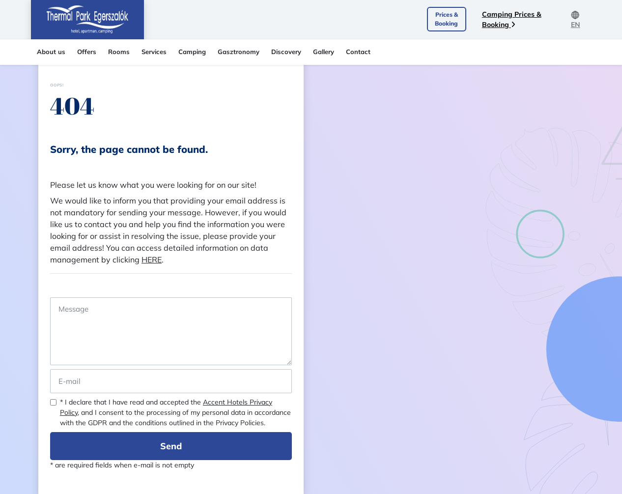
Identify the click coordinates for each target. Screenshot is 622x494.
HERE (151, 259)
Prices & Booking (446, 19)
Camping (192, 52)
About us (51, 52)
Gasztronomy (238, 52)
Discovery (286, 52)
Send (171, 446)
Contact (358, 52)
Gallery (323, 52)
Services (154, 52)
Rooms (119, 52)
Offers (86, 52)
